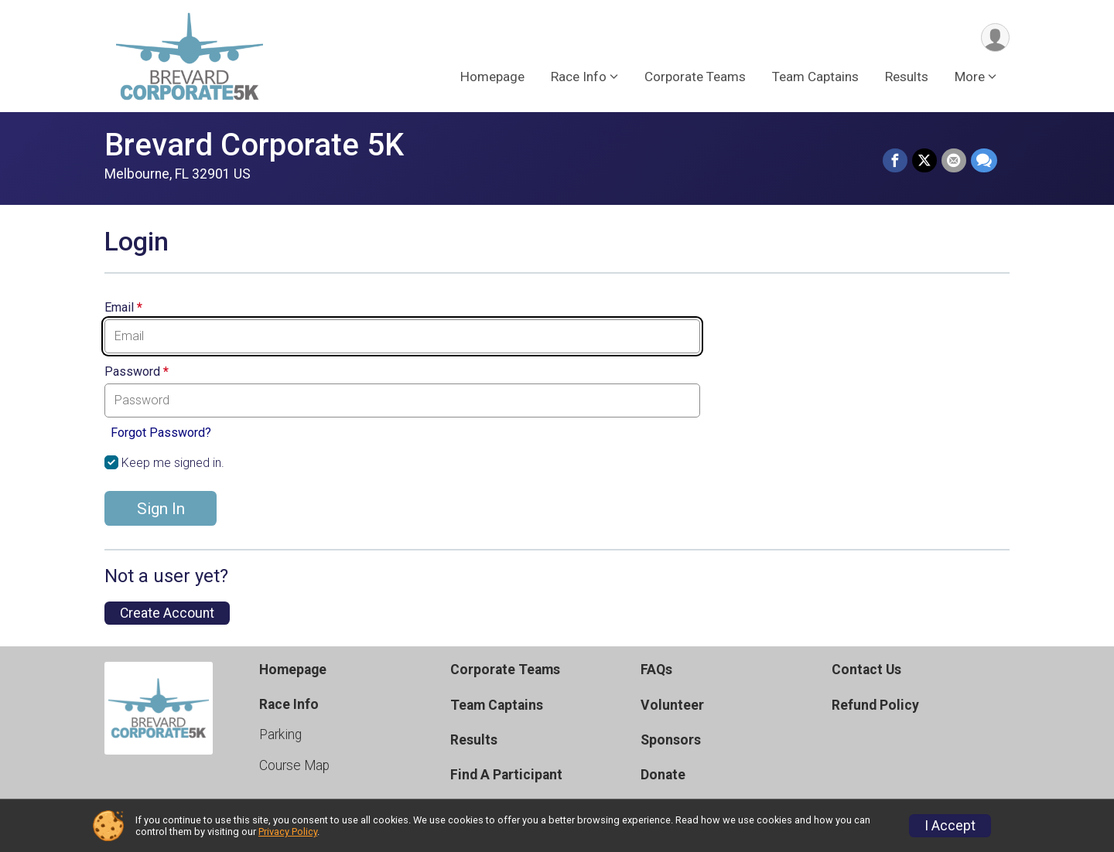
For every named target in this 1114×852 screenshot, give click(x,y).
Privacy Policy (287, 831)
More (970, 76)
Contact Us (866, 669)
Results (906, 76)
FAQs (656, 669)
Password (136, 372)
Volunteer (672, 705)
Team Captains (815, 76)
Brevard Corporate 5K (254, 145)
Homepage (492, 76)
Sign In (161, 508)
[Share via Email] (953, 160)
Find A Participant (506, 774)
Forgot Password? (161, 432)
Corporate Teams (695, 76)
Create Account (167, 613)
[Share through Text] (984, 160)
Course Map (294, 765)
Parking (280, 734)
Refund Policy (875, 705)
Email (123, 308)
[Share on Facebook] (895, 160)
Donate (663, 774)
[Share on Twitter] (924, 160)
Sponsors (671, 740)
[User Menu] (995, 37)
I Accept (950, 825)
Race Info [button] (579, 76)
